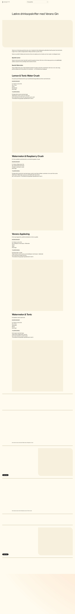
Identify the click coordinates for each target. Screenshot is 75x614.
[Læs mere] (5, 554)
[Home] (6, 2)
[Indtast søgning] (37, 2)
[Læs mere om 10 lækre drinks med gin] (5, 475)
